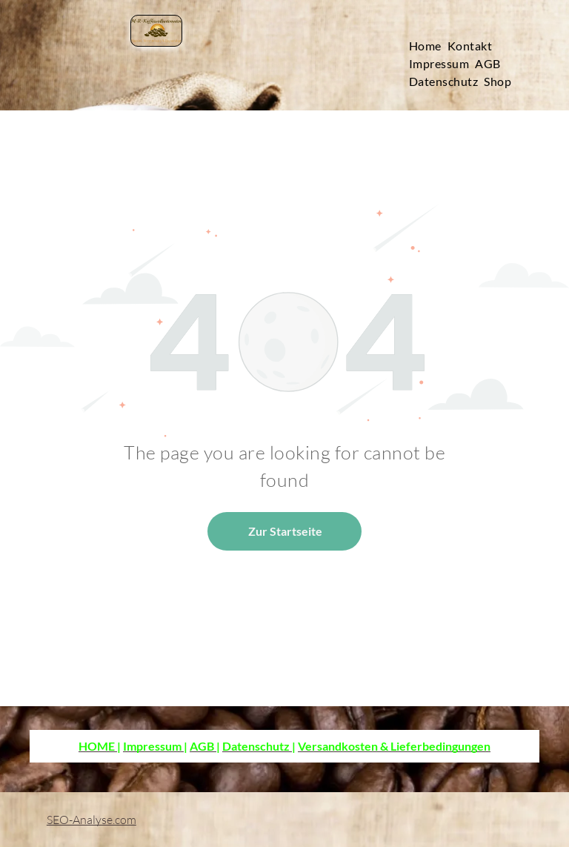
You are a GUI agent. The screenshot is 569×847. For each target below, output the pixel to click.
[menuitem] (428, 46)
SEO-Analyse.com (91, 819)
